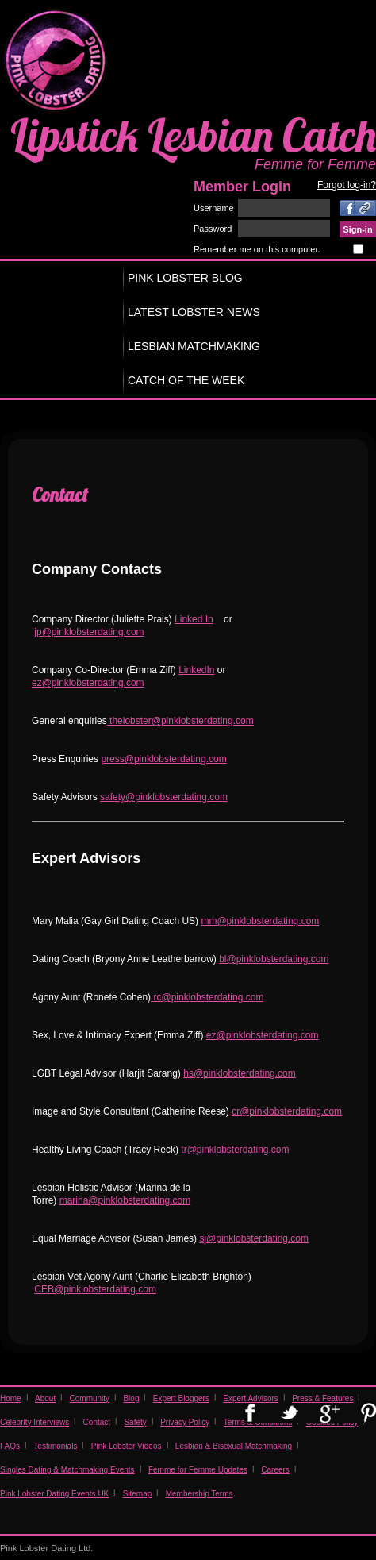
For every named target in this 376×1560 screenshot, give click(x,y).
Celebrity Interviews (34, 1422)
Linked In (194, 619)
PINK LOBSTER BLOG (185, 278)
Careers (275, 1470)
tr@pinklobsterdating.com (235, 1149)
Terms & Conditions (258, 1422)
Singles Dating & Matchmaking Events (67, 1470)
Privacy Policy (184, 1422)
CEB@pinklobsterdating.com (95, 1289)
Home (10, 1398)
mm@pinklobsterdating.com (260, 920)
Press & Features (322, 1398)
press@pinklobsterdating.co (159, 759)
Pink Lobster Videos (126, 1446)
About (45, 1398)
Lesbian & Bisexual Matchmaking (233, 1446)
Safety (135, 1422)
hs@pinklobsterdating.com (239, 1073)
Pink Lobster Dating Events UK (54, 1493)
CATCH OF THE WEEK (186, 380)
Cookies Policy (332, 1422)
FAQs (10, 1446)
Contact (96, 1422)
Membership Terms (199, 1493)
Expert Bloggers (181, 1398)
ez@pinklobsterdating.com (88, 682)
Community (90, 1398)
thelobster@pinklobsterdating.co (176, 720)
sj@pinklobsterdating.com (254, 1238)
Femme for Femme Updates (197, 1470)
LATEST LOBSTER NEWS (194, 312)
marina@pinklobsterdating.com (125, 1200)
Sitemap (137, 1493)
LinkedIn (196, 670)
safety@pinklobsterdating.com (164, 797)
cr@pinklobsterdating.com (287, 1111)
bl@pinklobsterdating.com (273, 959)
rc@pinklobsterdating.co (204, 997)
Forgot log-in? (346, 185)
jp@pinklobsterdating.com (89, 631)
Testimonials (55, 1446)
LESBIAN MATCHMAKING (194, 346)
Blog (131, 1398)
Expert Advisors (250, 1398)
